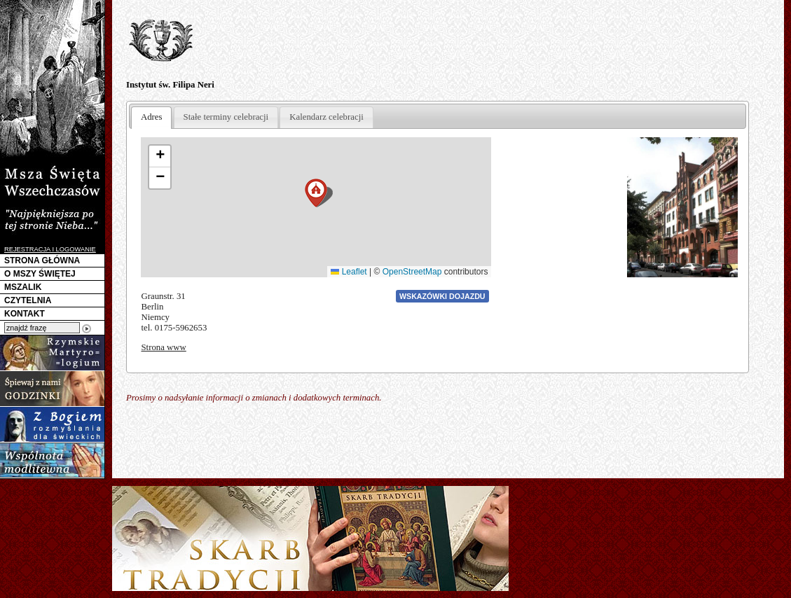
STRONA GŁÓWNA (42, 260)
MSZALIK (22, 287)
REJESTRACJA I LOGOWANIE (50, 249)
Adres (152, 117)
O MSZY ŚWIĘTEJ (40, 274)
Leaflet (348, 272)
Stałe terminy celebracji (226, 117)
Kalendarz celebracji (326, 117)
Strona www (163, 347)
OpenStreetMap (412, 272)
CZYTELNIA (27, 300)
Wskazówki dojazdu (442, 296)
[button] (316, 193)
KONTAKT (24, 314)
